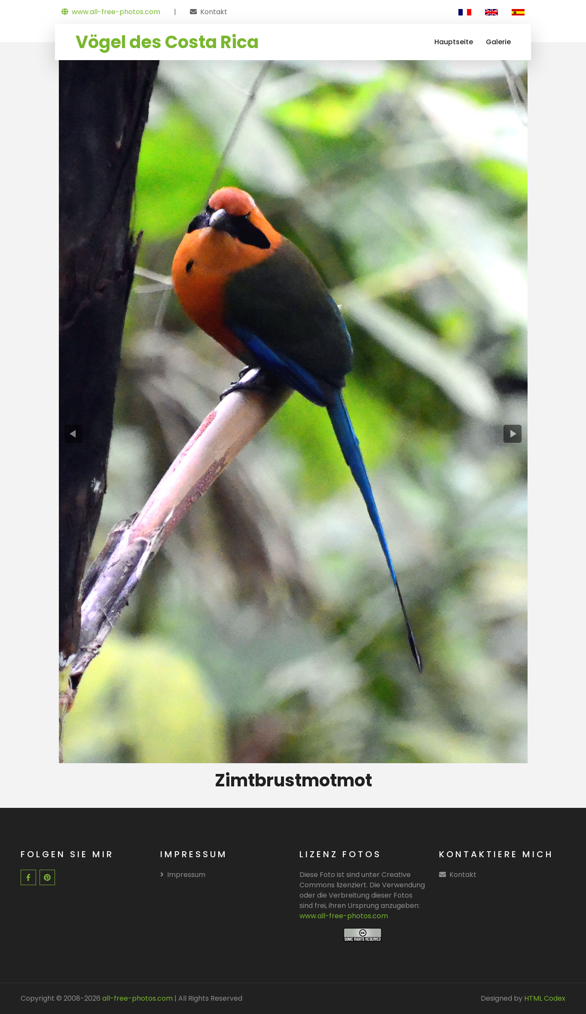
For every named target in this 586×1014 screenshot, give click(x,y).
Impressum (182, 875)
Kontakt (213, 12)
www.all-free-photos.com (110, 12)
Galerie (498, 42)
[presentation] (73, 434)
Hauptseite (453, 42)
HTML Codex (544, 998)
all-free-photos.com (137, 998)
